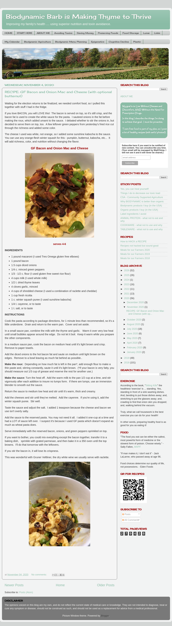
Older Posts (105, 585)
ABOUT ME (43, 33)
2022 (127, 289)
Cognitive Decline (119, 41)
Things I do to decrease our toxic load (140, 193)
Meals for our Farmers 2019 (135, 254)
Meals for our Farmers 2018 (135, 258)
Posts (126, 514)
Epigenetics (97, 41)
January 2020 (134, 352)
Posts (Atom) (26, 592)
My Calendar (12, 41)
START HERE (24, 33)
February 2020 (135, 347)
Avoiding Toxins (63, 33)
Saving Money (85, 33)
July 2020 (132, 329)
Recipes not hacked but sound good (139, 245)
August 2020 (134, 324)
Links (157, 33)
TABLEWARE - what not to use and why (141, 229)
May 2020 (132, 338)
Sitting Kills (151, 385)
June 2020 (133, 333)
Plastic (137, 41)
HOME (8, 33)
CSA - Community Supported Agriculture (141, 197)
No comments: (39, 574)
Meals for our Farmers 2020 (135, 250)
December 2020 (135, 302)
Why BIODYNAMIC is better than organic (142, 201)
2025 (127, 275)
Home (60, 585)
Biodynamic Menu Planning (71, 41)
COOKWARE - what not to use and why (141, 225)
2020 (127, 298)
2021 (127, 293)
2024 (127, 279)
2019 (127, 358)
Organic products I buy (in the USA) (139, 209)
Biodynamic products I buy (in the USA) (141, 205)
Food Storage (131, 33)
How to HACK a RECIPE (133, 241)
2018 (127, 362)
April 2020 (132, 342)
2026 (127, 270)
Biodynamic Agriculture (37, 41)
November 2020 (135, 307)
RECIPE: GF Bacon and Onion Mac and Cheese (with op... (145, 312)
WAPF (137, 447)
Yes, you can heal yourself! (134, 189)
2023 (127, 284)
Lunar (146, 33)
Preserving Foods (108, 33)
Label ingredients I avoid (133, 214)
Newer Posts (14, 585)
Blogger (105, 615)
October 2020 (134, 319)
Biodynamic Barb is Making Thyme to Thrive (78, 16)
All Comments (130, 520)
